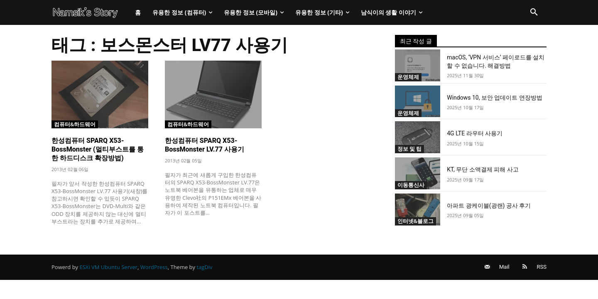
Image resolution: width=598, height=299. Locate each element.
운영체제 (408, 77)
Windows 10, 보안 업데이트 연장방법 (494, 97)
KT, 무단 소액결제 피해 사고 (482, 169)
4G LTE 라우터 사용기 (474, 133)
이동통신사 (410, 185)
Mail (503, 268)
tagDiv (204, 268)
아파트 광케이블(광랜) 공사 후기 (489, 205)
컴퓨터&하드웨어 (75, 123)
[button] (534, 12)
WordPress (154, 268)
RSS (542, 268)
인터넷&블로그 (415, 221)
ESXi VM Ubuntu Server (109, 268)
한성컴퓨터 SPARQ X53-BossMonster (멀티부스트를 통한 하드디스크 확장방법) (97, 149)
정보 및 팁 (409, 148)
